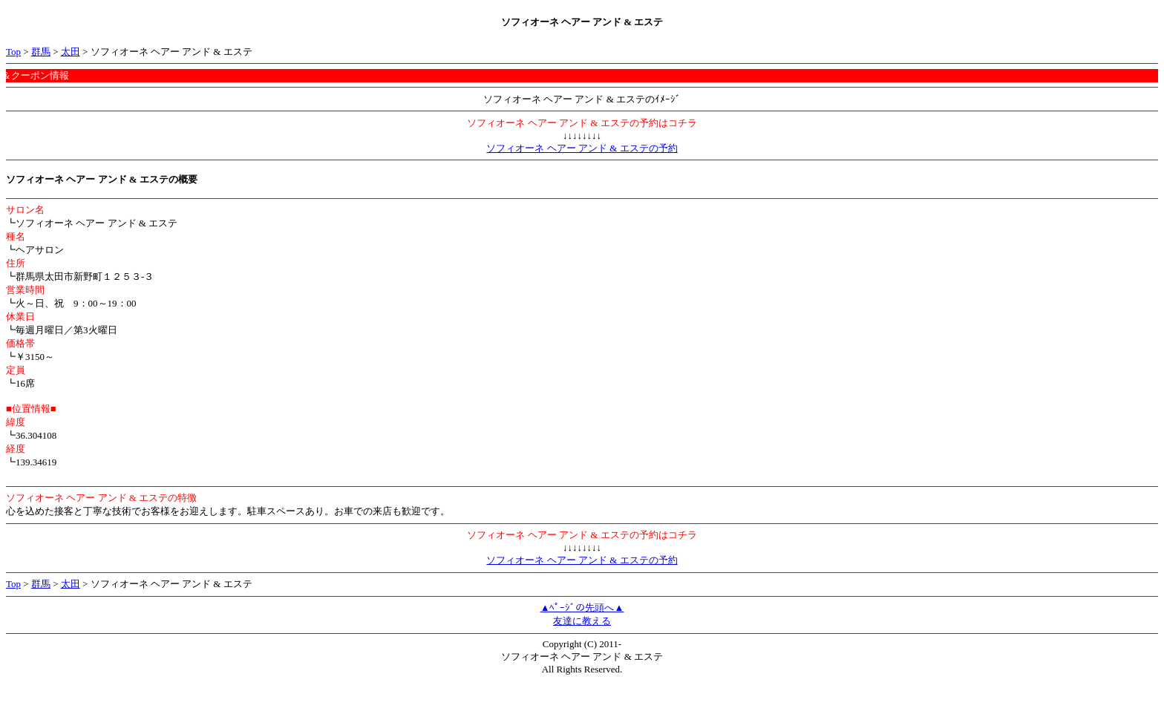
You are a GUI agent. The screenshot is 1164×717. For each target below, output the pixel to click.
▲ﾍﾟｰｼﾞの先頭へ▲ (582, 607)
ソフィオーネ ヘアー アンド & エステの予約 (581, 148)
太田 (70, 51)
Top (13, 51)
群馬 (40, 51)
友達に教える (582, 620)
